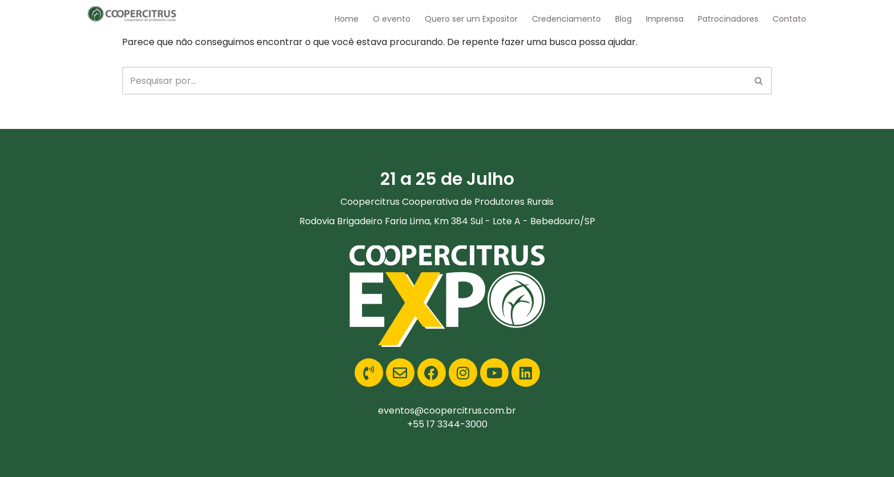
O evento (392, 19)
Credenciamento (566, 19)
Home (347, 19)
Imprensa (665, 19)
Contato (789, 19)
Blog (623, 19)
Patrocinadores (728, 19)
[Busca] (434, 81)
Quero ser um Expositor (471, 19)
